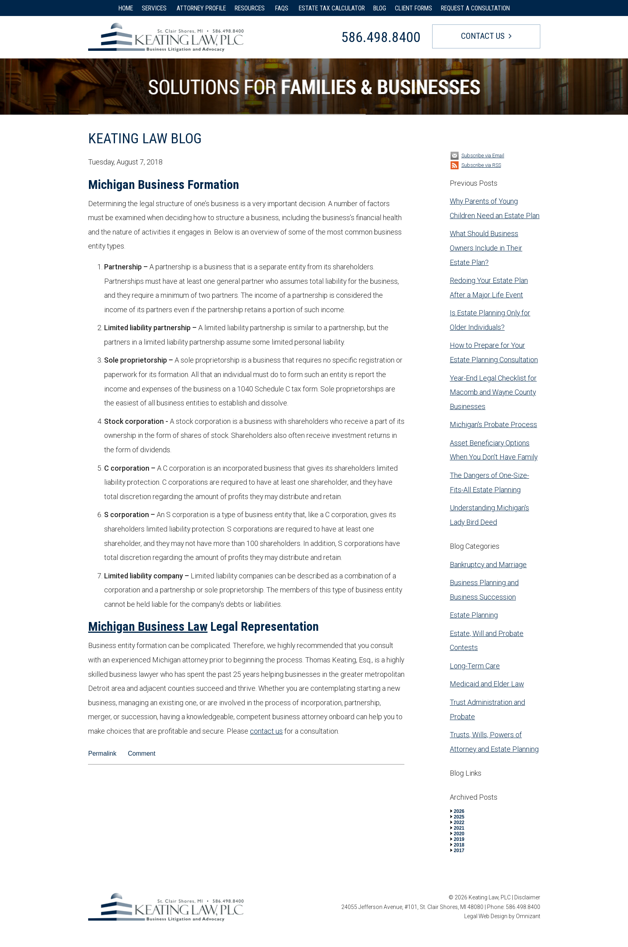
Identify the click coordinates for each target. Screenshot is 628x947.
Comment (141, 753)
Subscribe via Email (482, 155)
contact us (266, 731)
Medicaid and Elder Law (487, 684)
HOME (126, 8)
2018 (459, 845)
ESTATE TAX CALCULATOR (332, 8)
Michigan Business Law (147, 626)
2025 (459, 817)
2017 (459, 850)
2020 (459, 834)
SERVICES (155, 8)
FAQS (282, 8)
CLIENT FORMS (413, 8)
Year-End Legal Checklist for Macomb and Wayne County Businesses (493, 392)
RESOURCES (250, 8)
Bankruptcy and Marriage (488, 564)
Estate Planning (474, 615)
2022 (459, 822)
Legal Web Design (485, 916)
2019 (459, 839)
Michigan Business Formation (163, 184)
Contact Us (483, 36)
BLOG (379, 8)
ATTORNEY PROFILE (201, 8)
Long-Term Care (475, 666)
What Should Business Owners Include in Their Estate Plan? (486, 247)
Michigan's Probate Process (493, 424)
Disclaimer (527, 897)
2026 (459, 811)
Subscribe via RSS (481, 165)
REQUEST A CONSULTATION (475, 8)
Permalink (102, 753)
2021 (459, 828)
